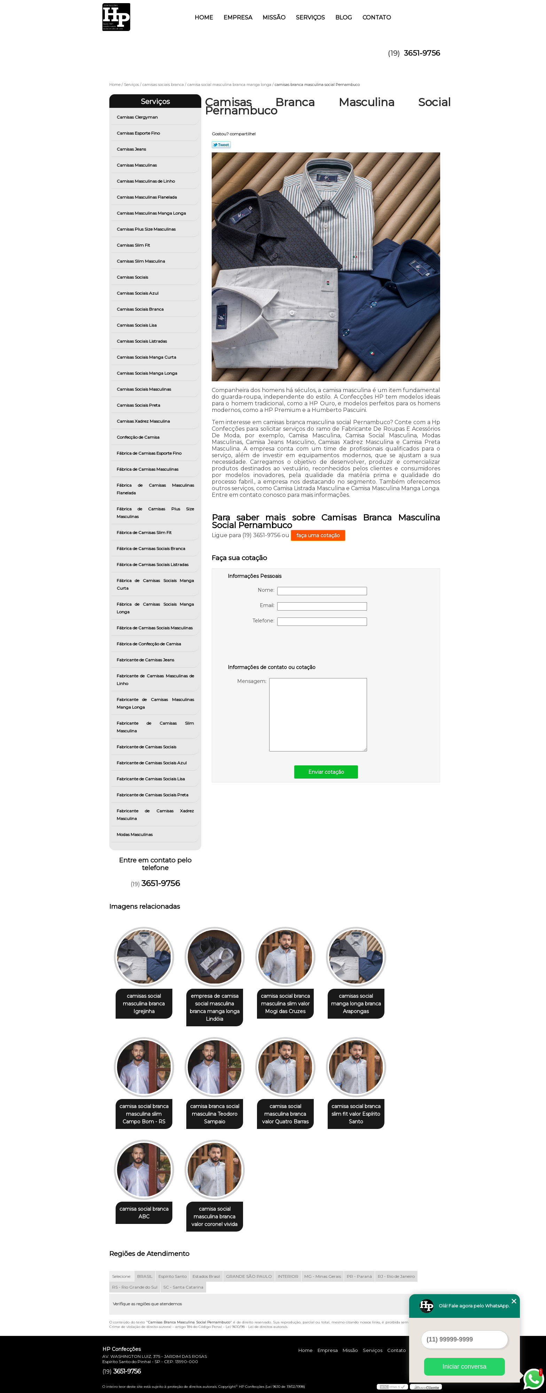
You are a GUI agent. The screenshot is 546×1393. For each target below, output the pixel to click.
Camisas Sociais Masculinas (144, 389)
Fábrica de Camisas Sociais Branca (151, 548)
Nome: (312, 591)
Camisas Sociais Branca (141, 309)
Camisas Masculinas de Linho (146, 181)
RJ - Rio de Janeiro (396, 1276)
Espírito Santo (172, 1276)
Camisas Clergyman (138, 117)
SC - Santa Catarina (183, 1287)
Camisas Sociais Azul (138, 293)
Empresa (238, 17)
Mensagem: (302, 714)
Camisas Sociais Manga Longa (147, 373)
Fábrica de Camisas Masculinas (148, 469)
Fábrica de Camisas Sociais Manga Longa (155, 608)
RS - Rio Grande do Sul (134, 1287)
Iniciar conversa (464, 1366)
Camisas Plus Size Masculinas (147, 229)
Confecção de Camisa (139, 437)
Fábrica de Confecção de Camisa (149, 643)
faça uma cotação (318, 535)
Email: (313, 606)
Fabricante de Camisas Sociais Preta (153, 794)
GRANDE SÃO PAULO (249, 1276)
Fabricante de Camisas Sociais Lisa (151, 778)
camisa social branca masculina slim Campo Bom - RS (144, 1114)
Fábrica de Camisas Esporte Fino (149, 453)
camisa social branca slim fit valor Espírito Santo (356, 1114)
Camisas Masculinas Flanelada (147, 197)
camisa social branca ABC (144, 1213)
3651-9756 (422, 53)
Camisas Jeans (132, 149)
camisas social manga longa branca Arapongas (356, 1003)
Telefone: (309, 622)
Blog (343, 17)
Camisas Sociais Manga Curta (147, 357)
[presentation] (272, 646)
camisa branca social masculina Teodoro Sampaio (214, 1114)
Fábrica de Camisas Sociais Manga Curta (155, 584)
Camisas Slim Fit (134, 245)
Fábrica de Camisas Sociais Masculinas (155, 627)
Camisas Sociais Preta (139, 405)
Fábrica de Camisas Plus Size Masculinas (155, 512)
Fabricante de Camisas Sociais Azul (152, 762)
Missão (274, 17)
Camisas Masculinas (137, 165)
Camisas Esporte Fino (139, 133)
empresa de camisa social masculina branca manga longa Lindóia (215, 1007)
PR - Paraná (359, 1276)
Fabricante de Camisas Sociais (147, 746)
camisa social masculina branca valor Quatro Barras (285, 1114)
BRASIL (145, 1276)
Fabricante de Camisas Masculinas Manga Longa (155, 703)
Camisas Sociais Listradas (142, 341)
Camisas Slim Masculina (141, 261)
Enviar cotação (326, 772)
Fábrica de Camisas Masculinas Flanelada (155, 489)
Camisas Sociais (133, 277)
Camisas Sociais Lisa (137, 325)
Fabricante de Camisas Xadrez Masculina (155, 814)
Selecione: (121, 1276)
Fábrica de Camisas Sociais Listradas (153, 564)
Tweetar (221, 144)
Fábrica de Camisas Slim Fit (145, 532)
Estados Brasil (206, 1276)
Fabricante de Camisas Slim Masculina (155, 727)
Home (204, 17)
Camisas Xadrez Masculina (144, 421)
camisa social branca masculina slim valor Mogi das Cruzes (285, 1003)
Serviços (310, 17)
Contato (376, 17)
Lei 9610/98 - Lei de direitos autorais (256, 1326)
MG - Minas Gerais (322, 1276)
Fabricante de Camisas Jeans (146, 659)
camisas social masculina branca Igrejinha (144, 1003)
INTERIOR (288, 1276)
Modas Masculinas (135, 834)
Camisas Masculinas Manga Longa (152, 213)
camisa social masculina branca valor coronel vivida (214, 1216)
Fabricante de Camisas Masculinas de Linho (155, 679)
